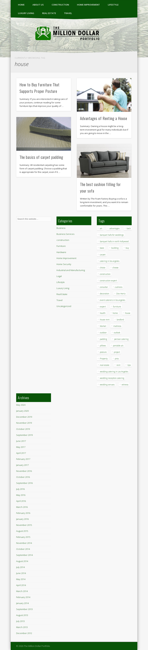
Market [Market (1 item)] (103, 326)
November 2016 (24, 471)
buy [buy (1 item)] (127, 247)
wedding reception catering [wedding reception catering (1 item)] (112, 378)
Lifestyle (113, 4)
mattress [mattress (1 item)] (117, 326)
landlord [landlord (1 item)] (120, 319)
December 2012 (24, 633)
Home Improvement (88, 4)
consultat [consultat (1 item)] (104, 287)
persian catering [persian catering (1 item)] (121, 339)
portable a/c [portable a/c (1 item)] (118, 345)
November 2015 (24, 525)
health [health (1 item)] (103, 313)
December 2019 (24, 416)
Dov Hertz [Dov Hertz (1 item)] (121, 293)
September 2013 (24, 609)
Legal (59, 276)
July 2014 (20, 567)
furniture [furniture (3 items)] (117, 306)
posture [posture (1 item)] (103, 352)
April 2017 (21, 453)
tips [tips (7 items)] (129, 365)
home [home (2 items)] (115, 313)
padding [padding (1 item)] (103, 339)
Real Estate (49, 13)
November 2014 (24, 543)
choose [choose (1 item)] (115, 267)
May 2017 (20, 447)
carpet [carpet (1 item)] (103, 254)
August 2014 (22, 561)
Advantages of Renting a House (103, 118)
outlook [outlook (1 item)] (117, 332)
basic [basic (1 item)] (102, 247)
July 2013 (20, 621)
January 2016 (22, 519)
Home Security (63, 264)
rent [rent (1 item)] (118, 365)
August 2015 (22, 531)
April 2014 (21, 585)
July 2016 (20, 489)
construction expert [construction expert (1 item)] (108, 280)
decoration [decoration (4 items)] (104, 293)
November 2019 (24, 422)
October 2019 (23, 429)
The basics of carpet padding (41, 157)
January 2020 (22, 410)
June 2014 (21, 573)
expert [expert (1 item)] (103, 306)
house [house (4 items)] (127, 313)
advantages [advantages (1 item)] (115, 228)
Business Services (65, 234)
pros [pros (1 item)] (117, 358)
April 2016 (21, 501)
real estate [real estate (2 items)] (104, 365)
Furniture (61, 246)
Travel (68, 13)
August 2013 (22, 615)
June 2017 (21, 441)
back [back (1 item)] (129, 228)
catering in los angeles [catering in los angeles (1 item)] (109, 261)
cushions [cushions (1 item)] (118, 287)
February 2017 (23, 459)
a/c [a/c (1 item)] (101, 228)
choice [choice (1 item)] (102, 267)
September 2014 (24, 555)
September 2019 (24, 435)
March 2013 (22, 627)
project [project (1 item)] (117, 352)
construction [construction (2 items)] (105, 274)
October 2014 (23, 549)
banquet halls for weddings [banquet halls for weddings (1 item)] (112, 235)
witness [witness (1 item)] (125, 384)
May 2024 (20, 404)
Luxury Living (26, 13)
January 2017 (22, 465)
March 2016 (22, 507)
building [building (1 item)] (114, 247)
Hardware (61, 252)
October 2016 (23, 477)
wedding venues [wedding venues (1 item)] (107, 384)
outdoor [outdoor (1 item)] (103, 332)
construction (60, 4)
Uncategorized (63, 306)
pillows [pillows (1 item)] (103, 345)
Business (60, 228)
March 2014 (22, 591)
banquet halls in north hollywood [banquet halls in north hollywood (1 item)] (114, 241)
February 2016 (23, 513)
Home (21, 4)
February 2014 (23, 597)
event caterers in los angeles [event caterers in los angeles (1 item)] (112, 300)
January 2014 (22, 603)
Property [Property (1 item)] (104, 358)
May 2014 (20, 579)
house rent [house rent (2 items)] (105, 319)
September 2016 (24, 483)
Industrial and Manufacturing (70, 270)
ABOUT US (38, 4)
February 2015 (23, 537)
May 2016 (20, 495)
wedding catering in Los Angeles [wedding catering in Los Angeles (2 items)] (114, 371)
